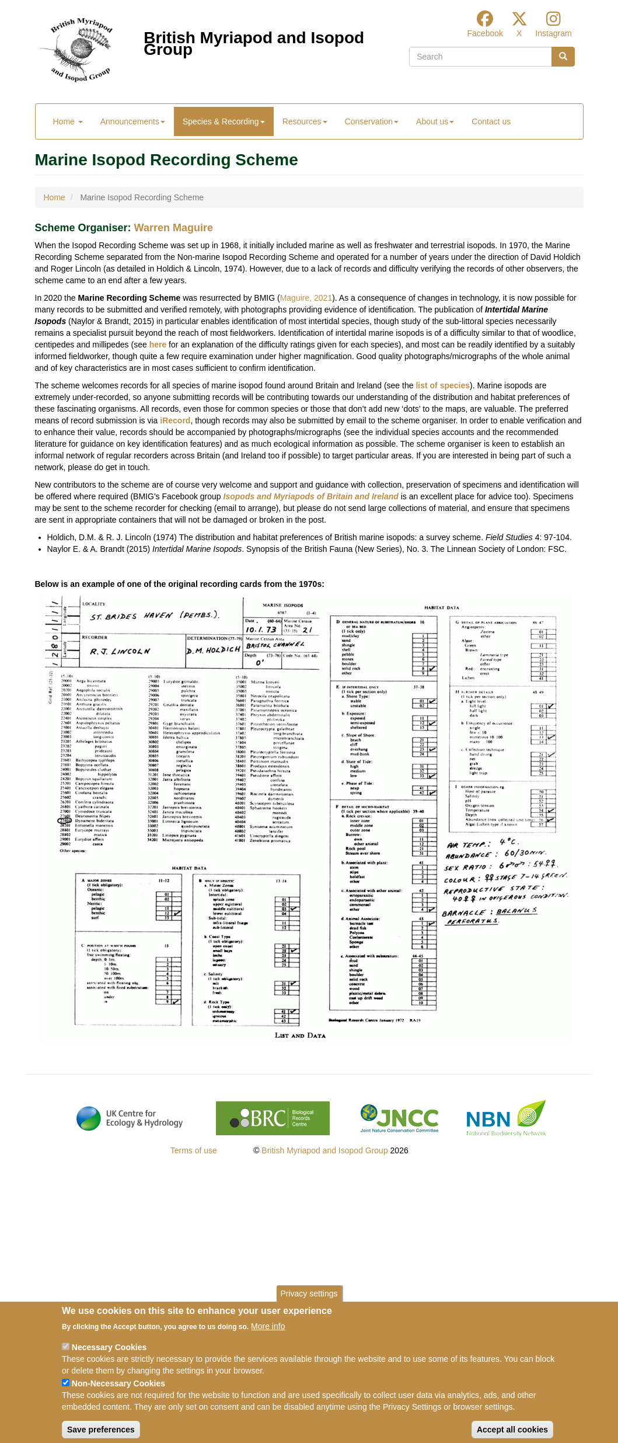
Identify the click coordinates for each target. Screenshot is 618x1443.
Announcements (132, 121)
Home (68, 121)
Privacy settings (308, 1304)
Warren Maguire (173, 228)
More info (268, 1336)
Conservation (372, 121)
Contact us (491, 121)
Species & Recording (224, 121)
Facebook (485, 33)
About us (435, 121)
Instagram (553, 33)
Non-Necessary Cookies (118, 1394)
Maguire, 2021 (306, 297)
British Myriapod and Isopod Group (254, 41)
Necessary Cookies (109, 1357)
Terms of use (193, 1150)
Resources (304, 121)
